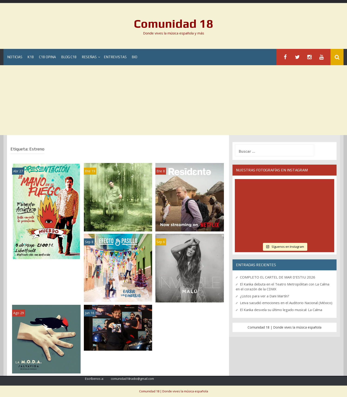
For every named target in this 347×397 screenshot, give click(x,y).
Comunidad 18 (173, 23)
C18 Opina (47, 57)
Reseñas (89, 57)
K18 (30, 57)
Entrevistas (115, 57)
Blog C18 (69, 57)
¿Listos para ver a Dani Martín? (264, 296)
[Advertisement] (173, 100)
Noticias (14, 57)
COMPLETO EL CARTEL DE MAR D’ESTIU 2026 (277, 277)
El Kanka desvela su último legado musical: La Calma (281, 309)
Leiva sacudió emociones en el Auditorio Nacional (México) (286, 302)
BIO (134, 57)
